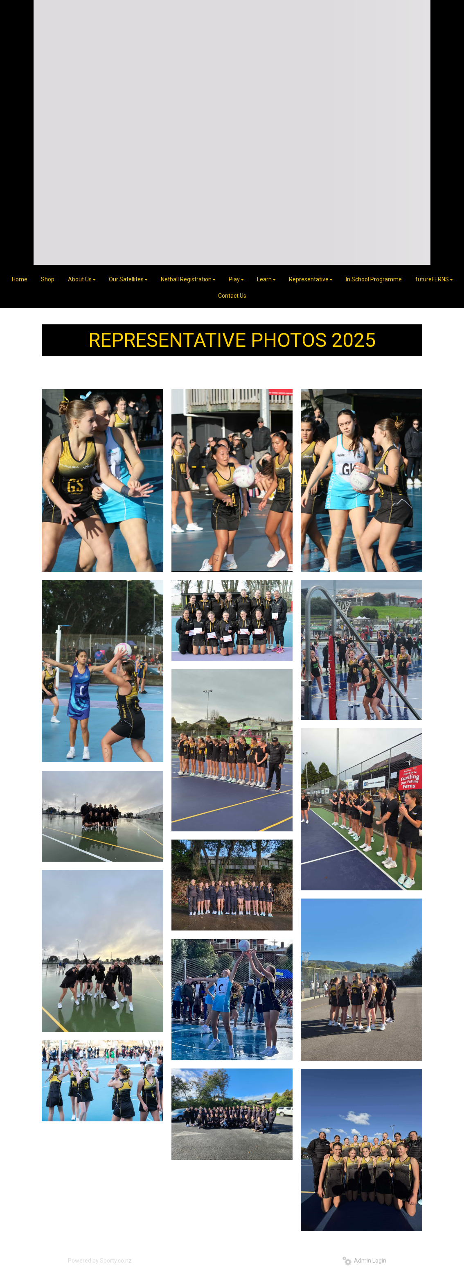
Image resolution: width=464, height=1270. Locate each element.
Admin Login (364, 1260)
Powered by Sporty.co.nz (100, 1260)
